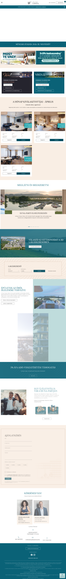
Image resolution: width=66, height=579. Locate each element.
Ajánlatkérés (61, 2)
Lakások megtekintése (42, 84)
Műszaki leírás (8, 87)
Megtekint (9, 140)
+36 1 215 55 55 (52, 2)
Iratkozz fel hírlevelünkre (33, 548)
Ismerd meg (8, 84)
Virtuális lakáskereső (35, 246)
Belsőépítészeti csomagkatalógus (12, 90)
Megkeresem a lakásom (41, 6)
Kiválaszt (23, 140)
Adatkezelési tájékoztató (33, 558)
